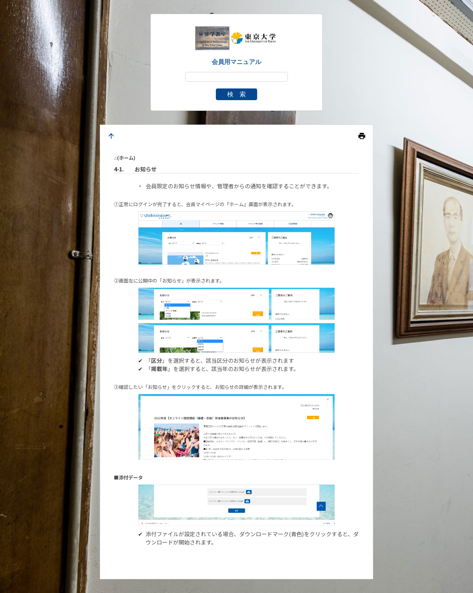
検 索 (236, 94)
